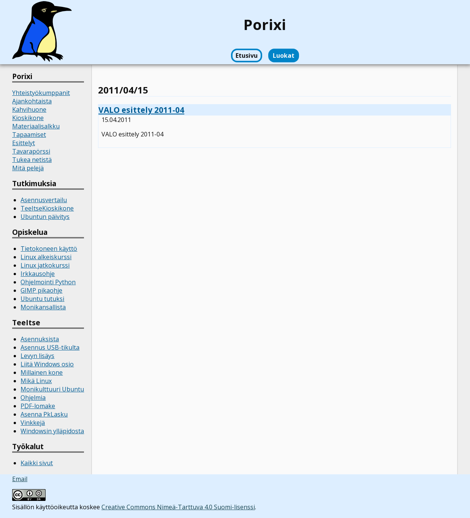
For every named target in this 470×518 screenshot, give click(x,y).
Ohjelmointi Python (48, 282)
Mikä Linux (36, 381)
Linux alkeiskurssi (46, 257)
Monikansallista (43, 307)
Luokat (283, 55)
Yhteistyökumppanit (41, 93)
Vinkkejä (33, 422)
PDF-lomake (38, 406)
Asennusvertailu (44, 200)
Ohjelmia (33, 397)
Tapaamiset (29, 134)
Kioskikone (28, 118)
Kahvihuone (29, 109)
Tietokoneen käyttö (49, 248)
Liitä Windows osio (47, 364)
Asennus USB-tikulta (50, 347)
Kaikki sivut (37, 463)
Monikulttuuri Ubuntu (52, 389)
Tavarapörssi (31, 151)
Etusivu (247, 55)
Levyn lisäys (37, 356)
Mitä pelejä (28, 168)
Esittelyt (23, 143)
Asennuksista (40, 339)
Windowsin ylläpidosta (52, 431)
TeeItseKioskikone (47, 208)
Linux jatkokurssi (45, 265)
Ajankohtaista (32, 101)
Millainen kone (42, 372)
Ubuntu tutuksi (42, 299)
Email (19, 479)
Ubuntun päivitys (45, 216)
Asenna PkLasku (44, 414)
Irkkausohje (38, 273)
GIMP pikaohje (41, 290)
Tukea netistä (32, 159)
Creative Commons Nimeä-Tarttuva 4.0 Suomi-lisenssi (178, 507)
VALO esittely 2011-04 (141, 110)
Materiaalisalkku (36, 126)
